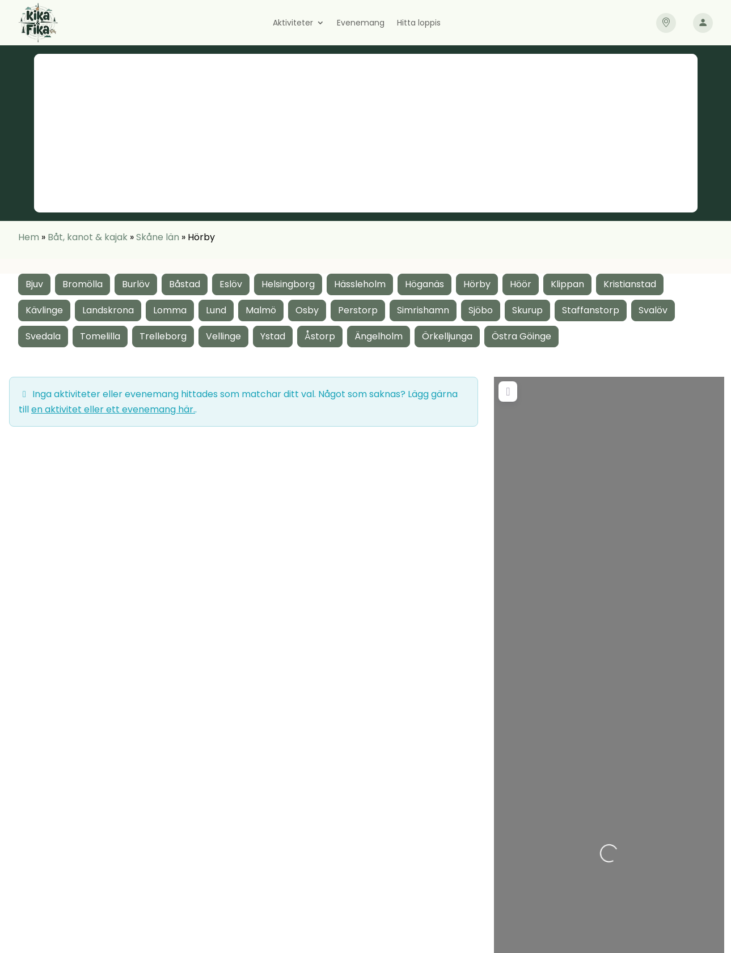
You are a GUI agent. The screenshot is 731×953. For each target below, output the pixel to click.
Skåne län (157, 237)
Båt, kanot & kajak (88, 237)
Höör (520, 284)
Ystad (272, 336)
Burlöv (136, 284)
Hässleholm (360, 284)
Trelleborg (163, 336)
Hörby (477, 284)
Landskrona (108, 310)
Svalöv (653, 310)
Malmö (261, 310)
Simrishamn (423, 310)
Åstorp (320, 336)
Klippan (567, 284)
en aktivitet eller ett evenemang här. (113, 409)
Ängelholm (378, 336)
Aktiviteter (293, 23)
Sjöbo (480, 310)
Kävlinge (44, 310)
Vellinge (223, 336)
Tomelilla (100, 336)
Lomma (170, 310)
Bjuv (34, 284)
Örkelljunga (447, 336)
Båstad (184, 284)
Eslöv (230, 284)
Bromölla (82, 284)
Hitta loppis (419, 23)
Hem (28, 237)
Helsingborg (288, 284)
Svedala (43, 336)
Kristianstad (629, 284)
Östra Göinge (521, 336)
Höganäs (424, 284)
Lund (216, 310)
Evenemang (360, 23)
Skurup (527, 310)
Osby (307, 310)
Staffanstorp (590, 310)
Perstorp (358, 310)
